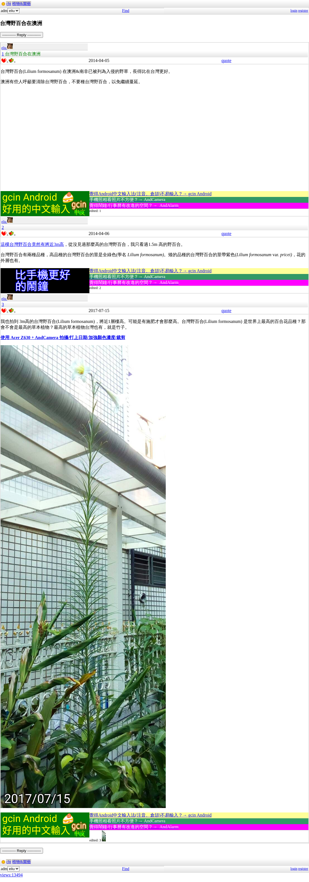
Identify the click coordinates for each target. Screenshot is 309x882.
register (303, 11)
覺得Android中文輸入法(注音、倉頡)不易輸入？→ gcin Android (150, 193)
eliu (7, 48)
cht (8, 4)
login (293, 11)
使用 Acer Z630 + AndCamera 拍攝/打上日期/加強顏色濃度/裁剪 (63, 337)
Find (125, 11)
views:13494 (11, 875)
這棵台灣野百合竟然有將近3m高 (32, 244)
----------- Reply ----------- (21, 35)
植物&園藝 (21, 4)
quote (227, 60)
